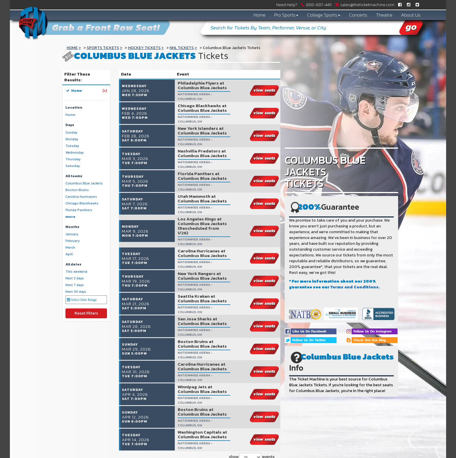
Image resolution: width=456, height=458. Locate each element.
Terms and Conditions (354, 287)
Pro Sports (286, 14)
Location (73, 107)
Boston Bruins (77, 190)
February (72, 240)
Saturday (72, 166)
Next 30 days (75, 291)
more (70, 216)
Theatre (384, 14)
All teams (73, 176)
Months (72, 226)
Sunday (71, 132)
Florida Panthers (78, 210)
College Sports (323, 14)
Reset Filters (86, 313)
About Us (411, 14)
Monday (71, 139)
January (71, 234)
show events (252, 438)
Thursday (73, 159)
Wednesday (74, 152)
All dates (73, 264)
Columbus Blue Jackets (84, 183)
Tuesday (72, 145)
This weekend (76, 271)
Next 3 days (74, 278)
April (69, 254)
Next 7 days (74, 285)
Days (69, 125)
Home (260, 14)
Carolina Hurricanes (81, 196)
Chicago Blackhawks (81, 203)
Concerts (358, 14)
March (70, 247)
